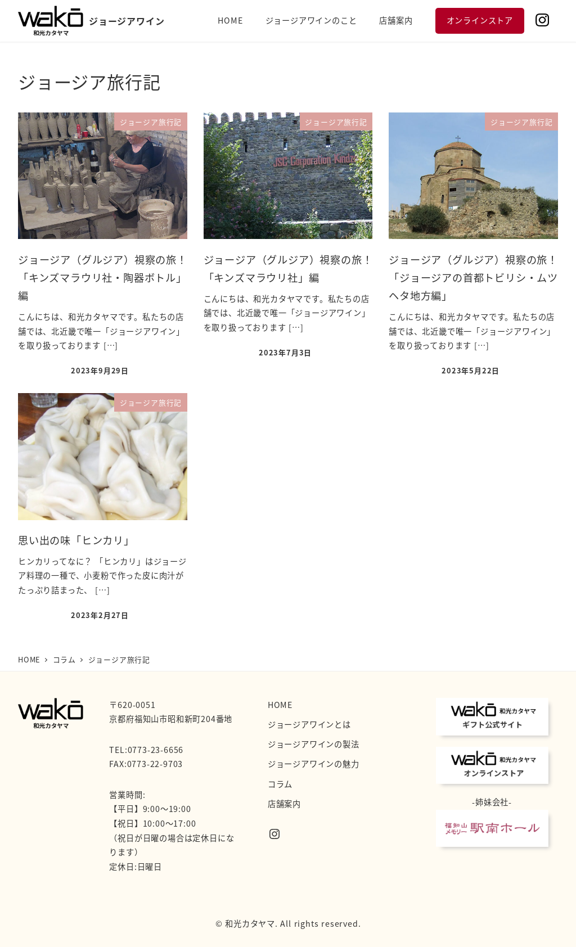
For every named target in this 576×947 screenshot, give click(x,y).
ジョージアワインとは (309, 724)
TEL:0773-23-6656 (146, 749)
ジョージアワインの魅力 (313, 763)
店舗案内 (284, 803)
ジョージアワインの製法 (313, 744)
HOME (280, 704)
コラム (280, 784)
